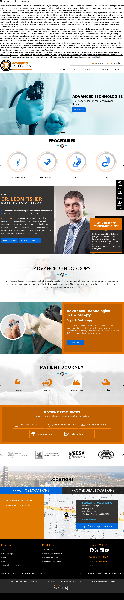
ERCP (5, 557)
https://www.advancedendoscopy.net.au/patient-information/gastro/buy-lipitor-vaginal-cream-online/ (46, 57)
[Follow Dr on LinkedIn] (102, 550)
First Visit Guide (29, 424)
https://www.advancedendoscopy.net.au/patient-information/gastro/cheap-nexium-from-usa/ (32, 24)
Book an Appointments (100, 526)
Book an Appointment (29, 240)
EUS (5, 561)
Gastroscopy (8, 553)
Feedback (108, 573)
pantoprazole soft (26, 55)
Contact (39, 573)
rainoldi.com (103, 6)
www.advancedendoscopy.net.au (45, 55)
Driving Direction (89, 520)
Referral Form (77, 433)
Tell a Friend (118, 573)
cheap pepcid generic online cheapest (106, 52)
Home (3, 573)
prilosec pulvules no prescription (11, 52)
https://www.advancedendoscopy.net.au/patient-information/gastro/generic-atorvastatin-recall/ (57, 52)
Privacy (91, 573)
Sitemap (99, 573)
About (10, 573)
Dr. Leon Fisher (21, 198)
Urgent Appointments (53, 561)
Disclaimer (82, 573)
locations (62, 479)
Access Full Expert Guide (9, 55)
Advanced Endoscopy (62, 268)
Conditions (18, 573)
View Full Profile (9, 240)
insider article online (58, 17)
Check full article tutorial (106, 22)
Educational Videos (96, 424)
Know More (79, 109)
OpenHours (119, 187)
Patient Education (51, 557)
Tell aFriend (119, 197)
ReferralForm (120, 206)
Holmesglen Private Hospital (18, 505)
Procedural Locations (93, 490)
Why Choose (106, 224)
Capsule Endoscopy (79, 320)
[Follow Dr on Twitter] (97, 550)
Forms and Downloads (65, 424)
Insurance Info (45, 433)
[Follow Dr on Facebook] (92, 550)
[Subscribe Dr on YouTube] (107, 550)
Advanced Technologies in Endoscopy (88, 313)
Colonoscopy (8, 550)
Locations (117, 63)
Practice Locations (31, 490)
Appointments (101, 63)
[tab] (31, 490)
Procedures (62, 141)
